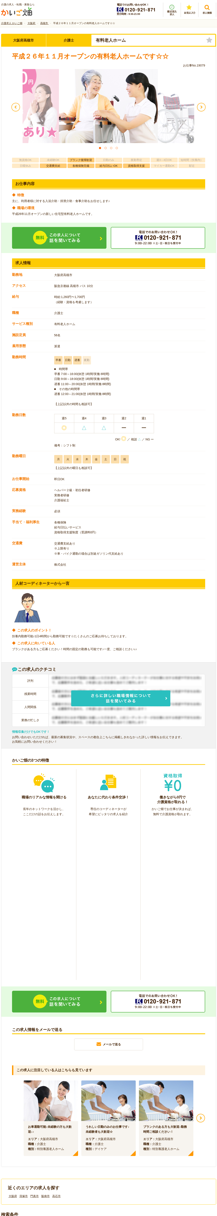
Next (200, 959)
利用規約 (65, 1143)
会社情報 (11, 1143)
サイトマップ (176, 1143)
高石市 (56, 1037)
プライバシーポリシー (128, 1143)
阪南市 (45, 1037)
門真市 (34, 1037)
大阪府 (13, 1037)
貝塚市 (23, 1037)
